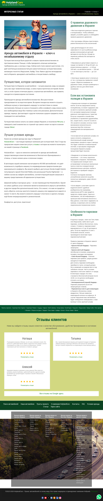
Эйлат (12, 127)
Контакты (75, 404)
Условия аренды (93, 404)
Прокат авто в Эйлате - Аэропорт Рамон (51, 434)
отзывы (36, 144)
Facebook (24, 147)
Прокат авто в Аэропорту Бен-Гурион (19, 422)
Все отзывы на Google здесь (51, 394)
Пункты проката (43, 404)
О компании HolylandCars (60, 404)
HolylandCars (9, 142)
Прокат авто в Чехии (82, 478)
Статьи (94, 12)
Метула (60, 122)
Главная (88, 12)
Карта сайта (55, 407)
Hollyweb (87, 491)
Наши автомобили (27, 404)
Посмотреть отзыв (27, 357)
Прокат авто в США (82, 460)
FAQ (83, 404)
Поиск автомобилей (10, 404)
